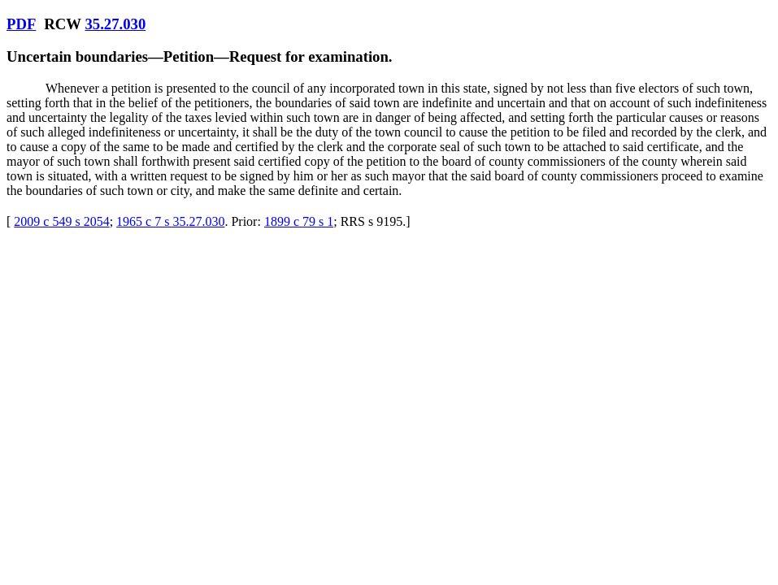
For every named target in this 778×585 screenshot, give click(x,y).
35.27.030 (115, 23)
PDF (21, 23)
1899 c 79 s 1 (298, 221)
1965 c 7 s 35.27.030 (170, 221)
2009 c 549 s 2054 (61, 221)
